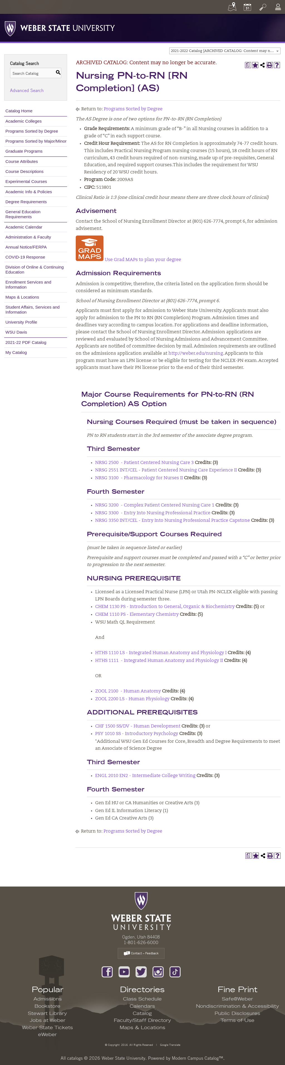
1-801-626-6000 (141, 942)
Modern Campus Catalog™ (197, 1058)
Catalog (142, 1013)
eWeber (47, 1034)
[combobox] (225, 51)
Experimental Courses (26, 181)
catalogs (75, 1058)
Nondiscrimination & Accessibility (237, 1006)
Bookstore (47, 1006)
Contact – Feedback (141, 953)
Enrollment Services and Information (28, 284)
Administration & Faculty (28, 237)
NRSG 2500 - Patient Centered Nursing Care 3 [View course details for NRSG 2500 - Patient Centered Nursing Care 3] (144, 463)
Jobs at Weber (47, 1020)
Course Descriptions (25, 171)
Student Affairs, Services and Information (33, 309)
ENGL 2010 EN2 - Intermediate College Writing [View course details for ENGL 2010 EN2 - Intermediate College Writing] (145, 776)
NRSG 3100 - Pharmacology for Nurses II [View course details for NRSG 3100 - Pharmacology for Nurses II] (139, 478)
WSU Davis (16, 332)
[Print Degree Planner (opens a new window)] (248, 65)
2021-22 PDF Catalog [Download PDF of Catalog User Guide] (26, 342)
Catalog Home (19, 110)
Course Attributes (22, 161)
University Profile (21, 322)
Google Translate (169, 1044)
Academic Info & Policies (29, 191)
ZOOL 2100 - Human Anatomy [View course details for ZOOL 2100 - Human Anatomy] (128, 691)
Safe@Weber (237, 999)
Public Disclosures (237, 1013)
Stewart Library (47, 1013)
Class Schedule (142, 999)
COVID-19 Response (25, 257)
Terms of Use (237, 1020)
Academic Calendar (24, 227)
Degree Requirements (26, 201)
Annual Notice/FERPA (26, 247)
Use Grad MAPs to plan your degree (128, 260)
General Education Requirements (23, 214)
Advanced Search (27, 90)
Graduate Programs (24, 151)
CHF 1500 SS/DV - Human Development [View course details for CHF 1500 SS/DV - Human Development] (137, 726)
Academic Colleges (24, 121)
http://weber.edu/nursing (195, 353)
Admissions (47, 999)
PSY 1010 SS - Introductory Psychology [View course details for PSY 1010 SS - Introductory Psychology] (136, 734)
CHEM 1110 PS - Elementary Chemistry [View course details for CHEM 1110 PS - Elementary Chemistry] (137, 614)
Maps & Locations (22, 297)
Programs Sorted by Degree (32, 131)
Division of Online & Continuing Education (35, 269)
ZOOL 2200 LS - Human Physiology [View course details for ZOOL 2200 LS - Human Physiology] (132, 699)
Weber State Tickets (47, 1028)
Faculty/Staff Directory (142, 1020)
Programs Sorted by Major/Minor (36, 141)
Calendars (142, 1006)
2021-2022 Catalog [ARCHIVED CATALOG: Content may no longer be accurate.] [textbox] (225, 51)
